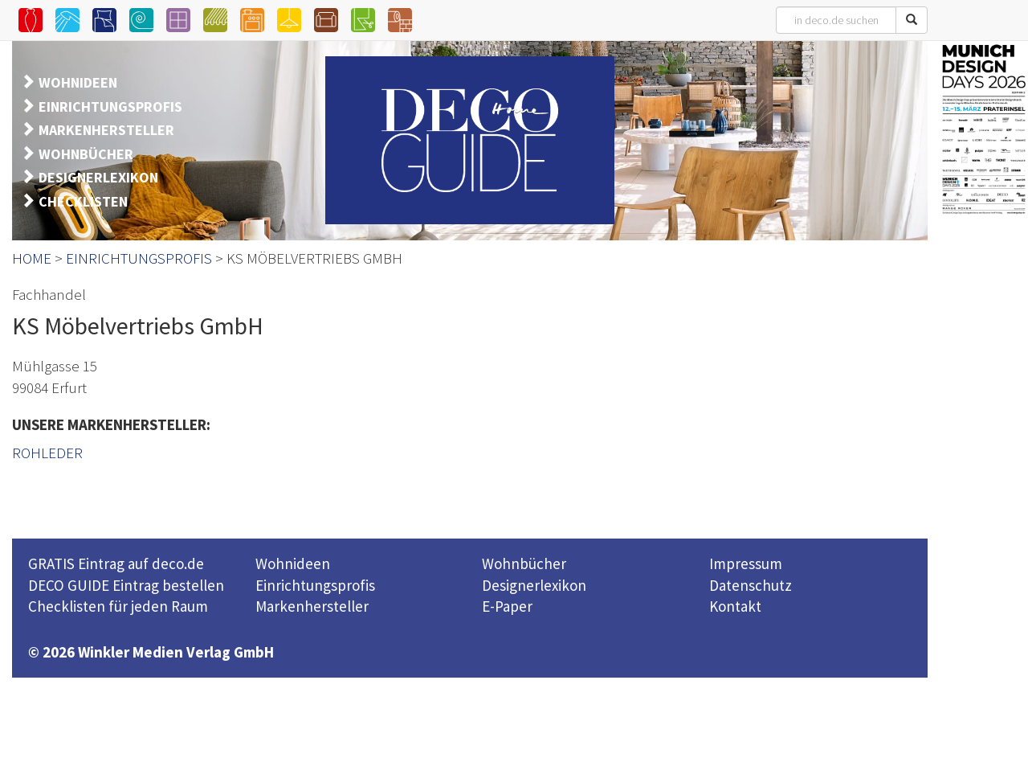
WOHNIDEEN (78, 82)
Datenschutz (750, 585)
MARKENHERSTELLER (106, 130)
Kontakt (735, 606)
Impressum (745, 563)
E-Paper (507, 606)
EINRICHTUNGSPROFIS (110, 106)
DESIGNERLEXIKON (98, 177)
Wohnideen (292, 563)
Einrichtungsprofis (315, 585)
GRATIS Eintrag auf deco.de (116, 563)
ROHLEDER (47, 452)
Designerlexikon (534, 585)
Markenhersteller (312, 606)
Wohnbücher (524, 563)
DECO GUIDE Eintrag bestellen (126, 585)
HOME (31, 258)
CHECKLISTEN (83, 201)
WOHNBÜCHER (86, 154)
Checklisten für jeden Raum (118, 606)
